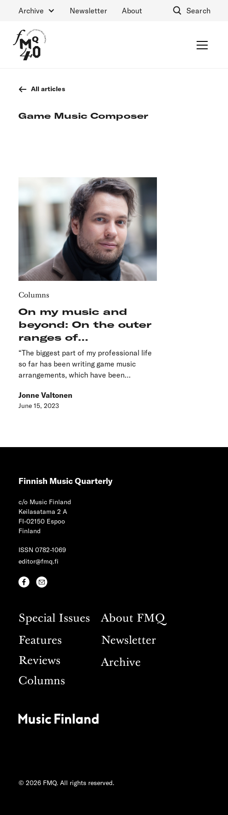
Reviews (39, 661)
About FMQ (133, 618)
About (132, 10)
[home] (29, 44)
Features (40, 640)
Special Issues (54, 618)
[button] (36, 10)
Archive (121, 662)
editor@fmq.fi (38, 561)
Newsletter (88, 10)
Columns (41, 681)
